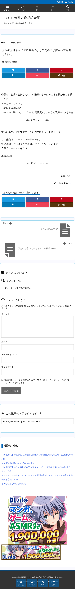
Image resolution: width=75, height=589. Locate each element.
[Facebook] (37, 70)
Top (5, 42)
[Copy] (61, 75)
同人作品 (17, 42)
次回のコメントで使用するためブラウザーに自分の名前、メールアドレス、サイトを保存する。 (37, 381)
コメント (5, 314)
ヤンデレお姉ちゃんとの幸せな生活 (18, 463)
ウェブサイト (7, 367)
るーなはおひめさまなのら (13, 483)
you (70, 183)
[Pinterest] (61, 70)
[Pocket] (37, 75)
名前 (4, 342)
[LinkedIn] (13, 75)
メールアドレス (9, 354)
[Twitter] (13, 70)
